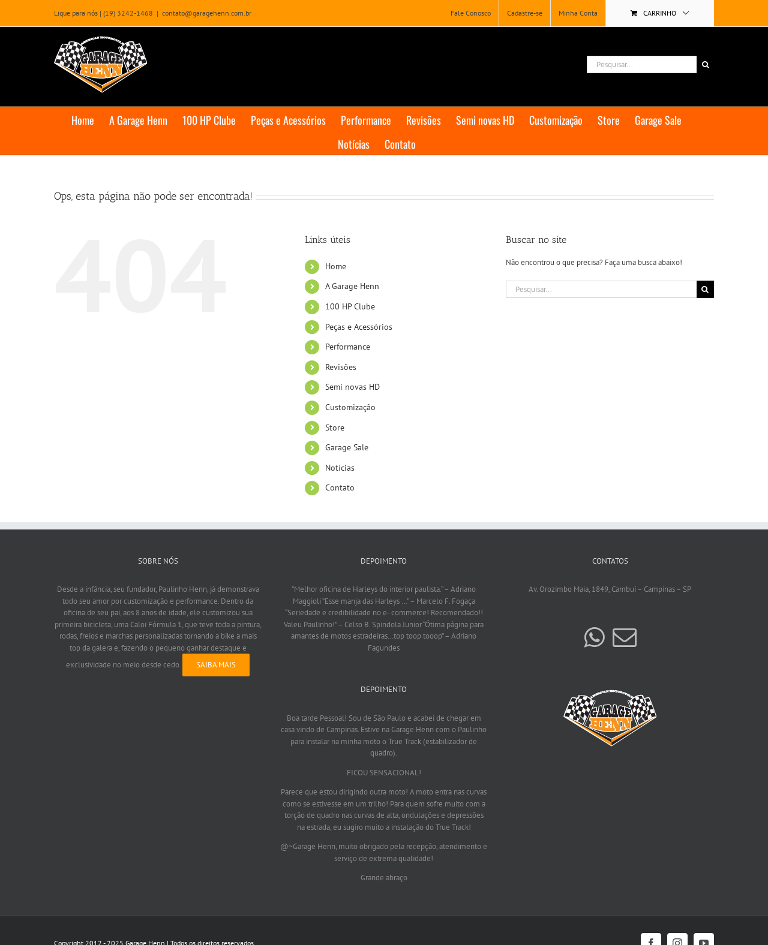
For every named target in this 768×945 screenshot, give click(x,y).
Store (334, 427)
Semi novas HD (352, 386)
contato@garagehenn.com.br (206, 12)
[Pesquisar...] (642, 64)
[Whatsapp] (594, 637)
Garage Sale (346, 447)
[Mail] (625, 637)
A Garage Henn (352, 286)
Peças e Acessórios (358, 326)
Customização (350, 407)
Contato (340, 487)
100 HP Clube (350, 306)
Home (335, 266)
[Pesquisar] (705, 64)
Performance (347, 346)
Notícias (340, 467)
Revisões (340, 367)
